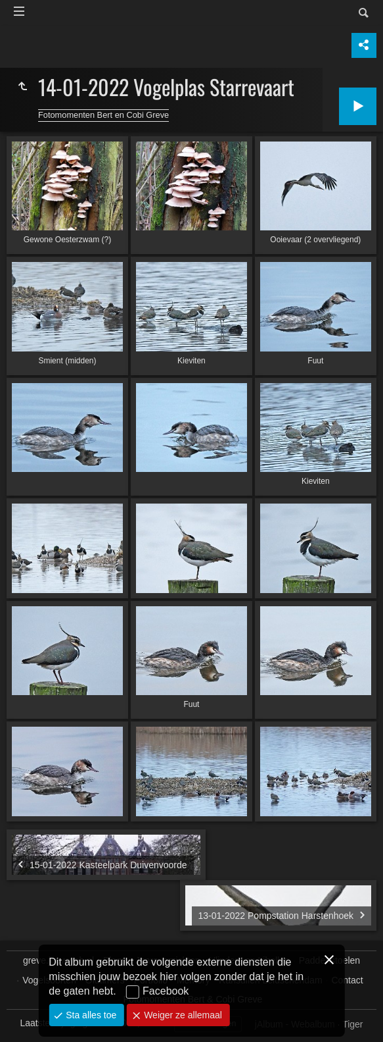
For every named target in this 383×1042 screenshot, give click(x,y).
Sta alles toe (89, 1015)
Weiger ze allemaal (181, 1015)
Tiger (352, 1024)
